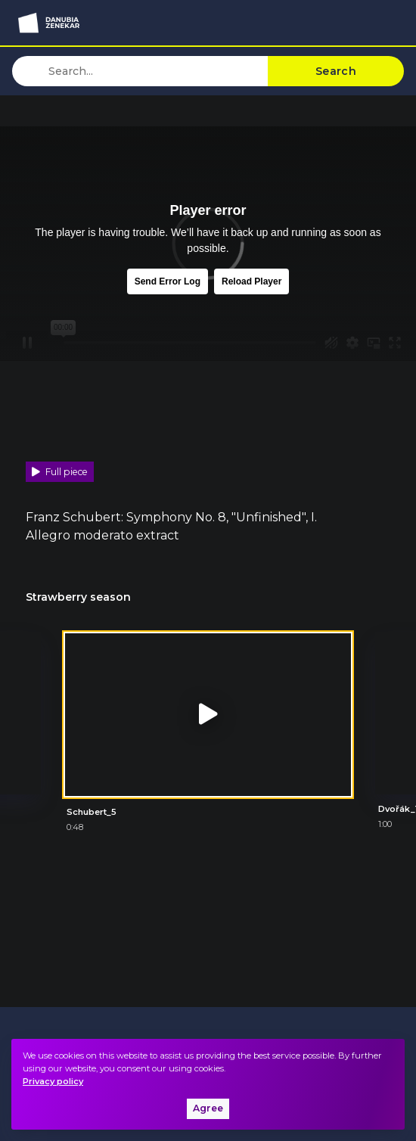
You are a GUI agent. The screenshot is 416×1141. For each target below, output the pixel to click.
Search (335, 71)
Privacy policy (53, 1081)
